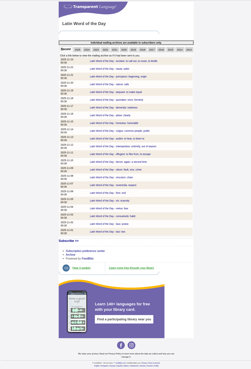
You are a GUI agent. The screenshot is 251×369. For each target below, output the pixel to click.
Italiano (126, 366)
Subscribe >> (69, 241)
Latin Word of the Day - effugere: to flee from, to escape (120, 154)
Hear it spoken (81, 267)
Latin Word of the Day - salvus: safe (109, 84)
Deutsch (150, 366)
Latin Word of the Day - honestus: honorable (114, 123)
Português (104, 366)
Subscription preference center (85, 250)
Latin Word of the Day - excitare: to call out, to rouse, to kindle (123, 61)
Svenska (142, 366)
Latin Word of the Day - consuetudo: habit (112, 216)
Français (112, 366)
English (96, 366)
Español (119, 366)
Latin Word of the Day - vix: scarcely (109, 200)
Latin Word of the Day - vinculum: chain (111, 177)
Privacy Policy (115, 354)
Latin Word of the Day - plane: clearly (110, 115)
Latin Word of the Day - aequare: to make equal (116, 92)
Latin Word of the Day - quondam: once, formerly (116, 99)
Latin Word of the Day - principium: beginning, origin (118, 76)
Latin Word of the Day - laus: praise (109, 223)
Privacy (144, 363)
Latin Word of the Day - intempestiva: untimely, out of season (123, 146)
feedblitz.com (121, 363)
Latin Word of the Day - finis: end (108, 192)
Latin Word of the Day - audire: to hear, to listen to (117, 138)
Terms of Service (154, 363)
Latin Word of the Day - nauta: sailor (109, 68)
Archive (70, 254)
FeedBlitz (88, 258)
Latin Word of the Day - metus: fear (109, 208)
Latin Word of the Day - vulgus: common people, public (120, 130)
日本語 (156, 366)
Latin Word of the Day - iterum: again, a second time (118, 161)
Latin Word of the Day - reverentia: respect (113, 185)
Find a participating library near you (124, 319)
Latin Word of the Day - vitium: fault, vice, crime (116, 169)
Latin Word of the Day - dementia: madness (113, 107)
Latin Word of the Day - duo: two (107, 231)
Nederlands (134, 366)
